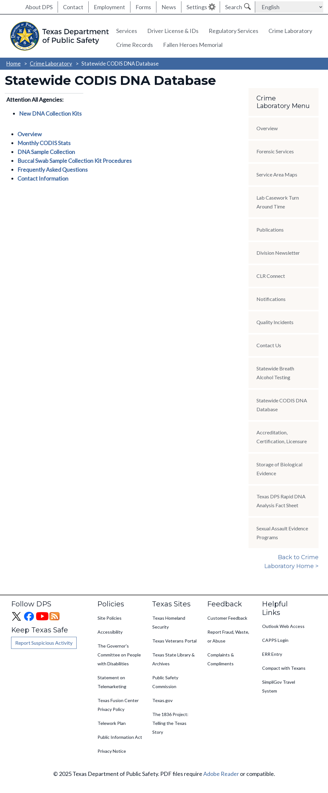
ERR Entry (272, 654)
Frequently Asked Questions (52, 169)
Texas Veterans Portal (174, 640)
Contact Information (42, 178)
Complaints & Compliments (220, 659)
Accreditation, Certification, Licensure (281, 436)
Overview (29, 134)
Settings (196, 6)
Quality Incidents (274, 322)
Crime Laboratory (290, 30)
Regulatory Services (233, 30)
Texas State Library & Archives (173, 659)
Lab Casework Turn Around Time (277, 202)
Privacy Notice (112, 751)
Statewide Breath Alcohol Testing (275, 372)
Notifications (271, 299)
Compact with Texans (284, 668)
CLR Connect (270, 276)
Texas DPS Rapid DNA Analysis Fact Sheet (281, 500)
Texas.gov (162, 700)
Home (13, 63)
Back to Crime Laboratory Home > (291, 562)
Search (233, 6)
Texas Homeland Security (168, 622)
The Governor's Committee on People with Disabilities (119, 654)
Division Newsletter (278, 253)
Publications (270, 230)
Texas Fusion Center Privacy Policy (118, 705)
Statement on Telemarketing (112, 682)
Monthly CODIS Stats (44, 142)
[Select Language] (289, 7)
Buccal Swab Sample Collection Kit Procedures (74, 160)
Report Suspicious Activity (44, 643)
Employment (109, 6)
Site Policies (110, 618)
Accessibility (110, 632)
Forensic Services (275, 151)
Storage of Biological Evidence (279, 468)
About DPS (39, 6)
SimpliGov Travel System (278, 686)
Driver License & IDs (173, 30)
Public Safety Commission (165, 682)
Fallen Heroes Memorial (193, 44)
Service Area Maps (276, 174)
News (168, 6)
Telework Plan (112, 723)
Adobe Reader (221, 773)
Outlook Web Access (283, 626)
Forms (143, 6)
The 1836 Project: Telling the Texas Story (170, 723)
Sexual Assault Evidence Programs (282, 532)
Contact (73, 6)
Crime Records (134, 44)
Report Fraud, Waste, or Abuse (228, 636)
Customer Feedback (227, 618)
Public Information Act (120, 737)
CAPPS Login (275, 640)
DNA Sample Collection (46, 151)
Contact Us (268, 345)
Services (126, 30)
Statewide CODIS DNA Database (281, 404)
